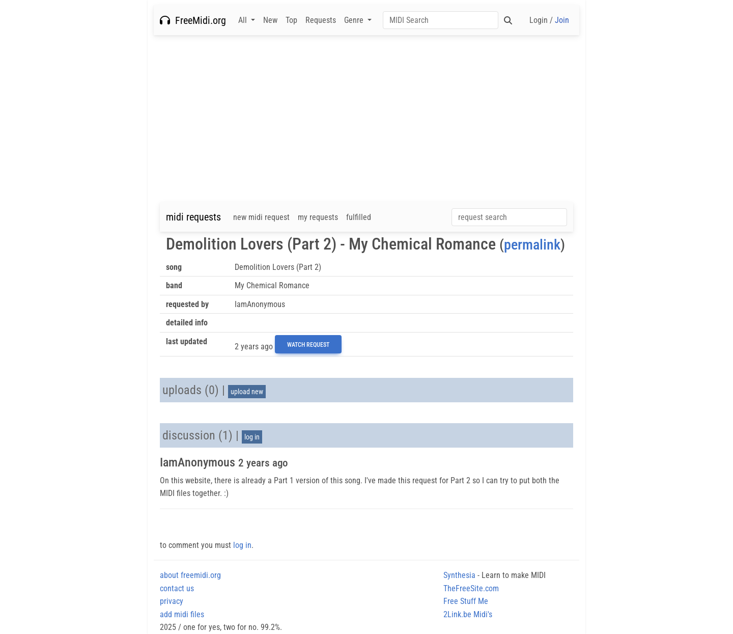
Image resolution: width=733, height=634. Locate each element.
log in (252, 437)
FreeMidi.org (193, 20)
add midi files (182, 614)
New (270, 20)
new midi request (261, 217)
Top (291, 20)
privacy (171, 601)
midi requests (193, 217)
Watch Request (308, 344)
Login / (549, 20)
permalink (532, 244)
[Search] (440, 20)
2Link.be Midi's (467, 614)
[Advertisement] (366, 118)
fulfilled (358, 217)
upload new (247, 392)
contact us (177, 588)
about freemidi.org (190, 575)
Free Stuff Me (465, 601)
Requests (320, 20)
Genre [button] (354, 20)
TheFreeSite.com (471, 588)
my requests (318, 217)
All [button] (243, 20)
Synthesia (459, 575)
